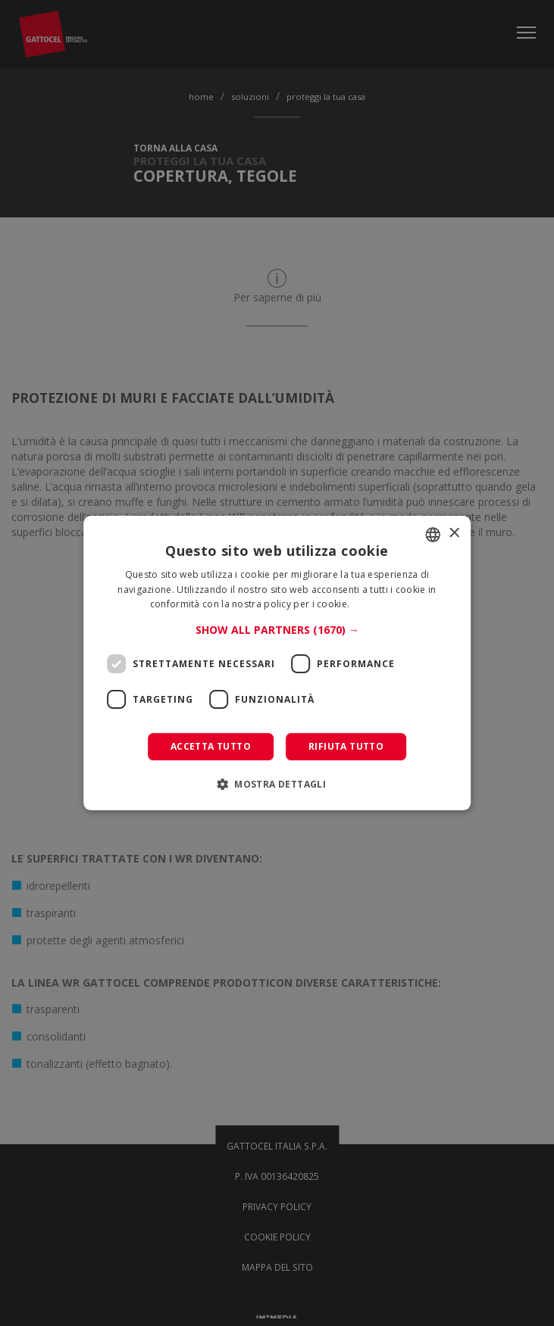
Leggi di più (378, 604)
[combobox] (432, 534)
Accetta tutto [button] (211, 746)
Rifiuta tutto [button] (345, 746)
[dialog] (277, 663)
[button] (277, 630)
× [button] (453, 533)
